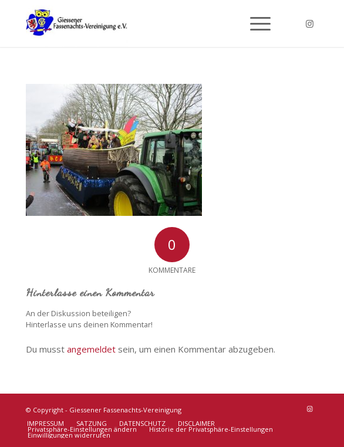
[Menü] (254, 23)
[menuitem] (254, 23)
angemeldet (91, 349)
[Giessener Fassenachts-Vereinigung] (142, 23)
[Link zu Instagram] (309, 24)
